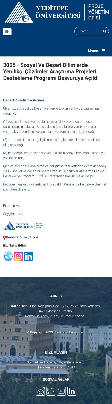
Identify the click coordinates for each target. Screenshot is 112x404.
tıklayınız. (24, 189)
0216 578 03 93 (63, 367)
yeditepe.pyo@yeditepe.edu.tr (61, 362)
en (7, 31)
